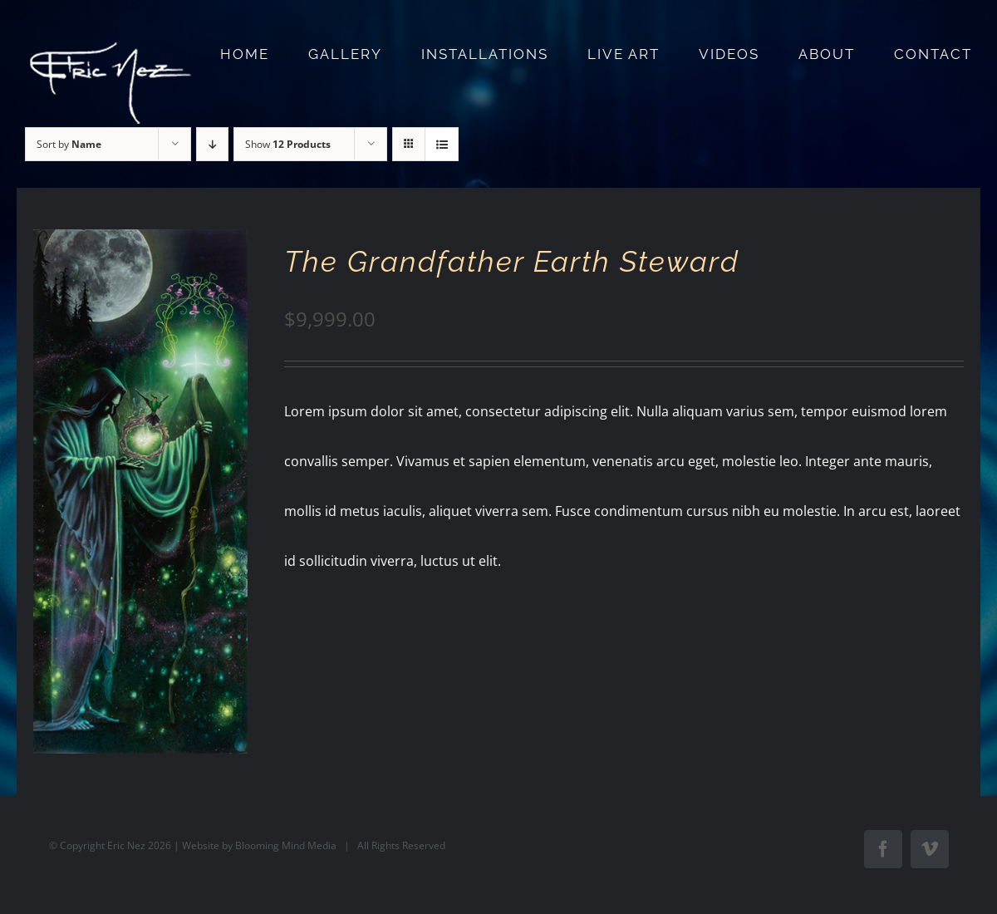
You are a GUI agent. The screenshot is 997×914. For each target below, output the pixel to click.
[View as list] (441, 144)
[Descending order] (212, 144)
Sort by (69, 144)
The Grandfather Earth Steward (511, 261)
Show (288, 144)
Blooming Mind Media (285, 845)
